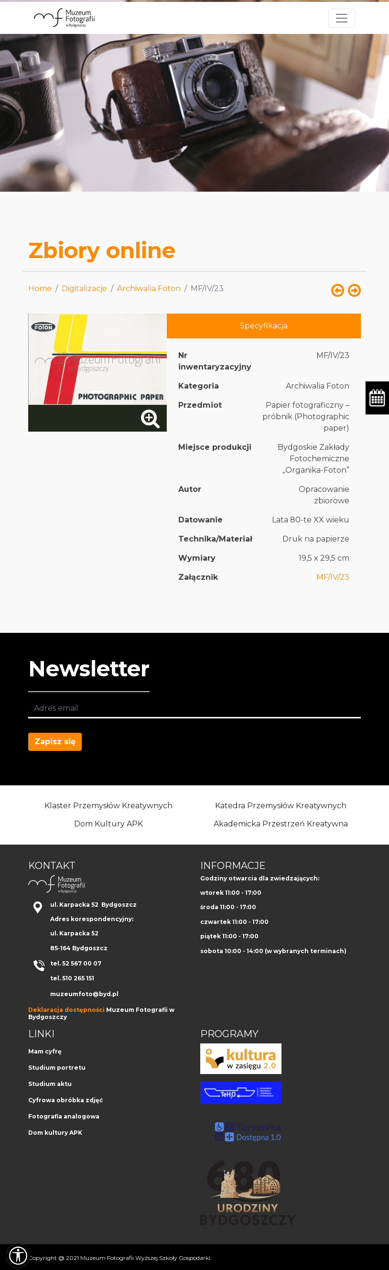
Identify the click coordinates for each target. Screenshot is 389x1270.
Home (40, 288)
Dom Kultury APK (108, 823)
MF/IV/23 (332, 577)
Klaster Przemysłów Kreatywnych (108, 805)
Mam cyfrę (45, 1051)
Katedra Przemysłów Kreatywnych (280, 805)
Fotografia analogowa (63, 1116)
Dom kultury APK (55, 1132)
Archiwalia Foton (149, 288)
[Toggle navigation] (341, 18)
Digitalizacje (84, 288)
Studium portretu (57, 1067)
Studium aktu (50, 1083)
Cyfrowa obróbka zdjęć (65, 1100)
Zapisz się (55, 741)
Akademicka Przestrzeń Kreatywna (281, 823)
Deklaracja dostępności (66, 1009)
